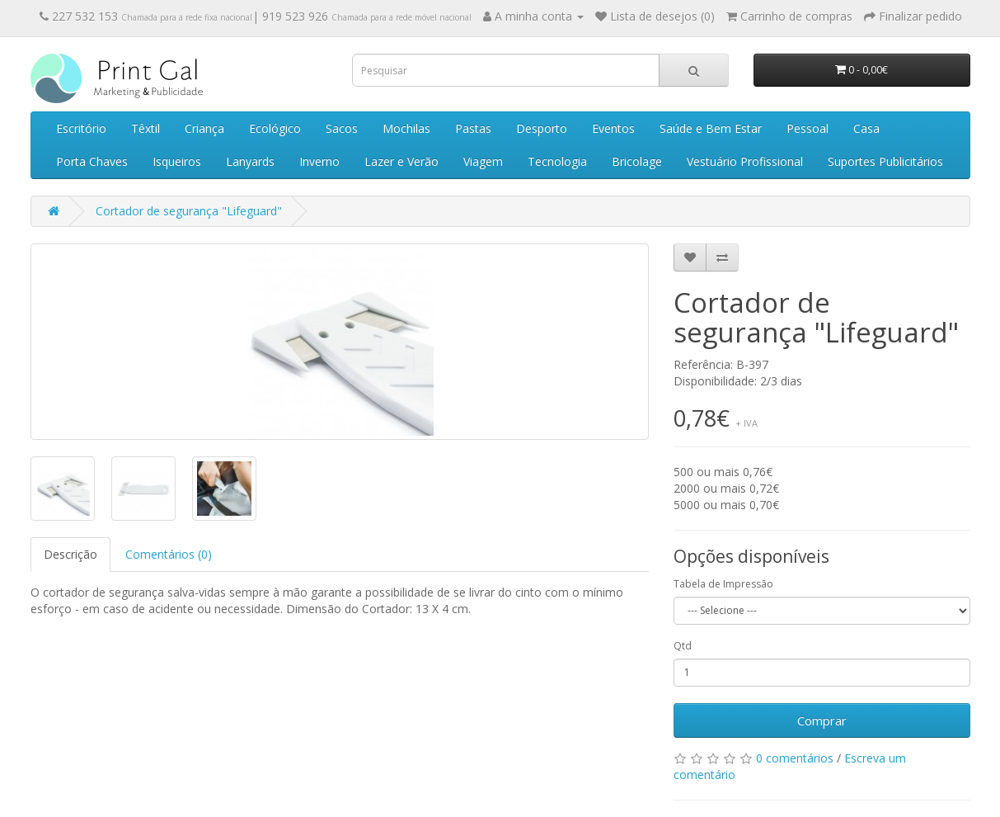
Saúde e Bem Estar (711, 128)
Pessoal (807, 128)
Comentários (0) (168, 554)
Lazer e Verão (401, 161)
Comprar (822, 720)
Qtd (683, 646)
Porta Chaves (92, 161)
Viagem (483, 161)
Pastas (473, 128)
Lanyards (250, 161)
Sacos (342, 128)
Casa (866, 128)
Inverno (319, 161)
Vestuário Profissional (745, 161)
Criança (204, 128)
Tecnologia (557, 161)
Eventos (613, 128)
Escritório (81, 128)
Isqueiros (177, 161)
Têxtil (145, 128)
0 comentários (794, 758)
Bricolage (637, 161)
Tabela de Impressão (723, 584)
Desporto (541, 128)
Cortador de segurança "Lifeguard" (189, 211)
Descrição (70, 554)
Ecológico (275, 128)
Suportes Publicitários (885, 161)
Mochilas (406, 128)
